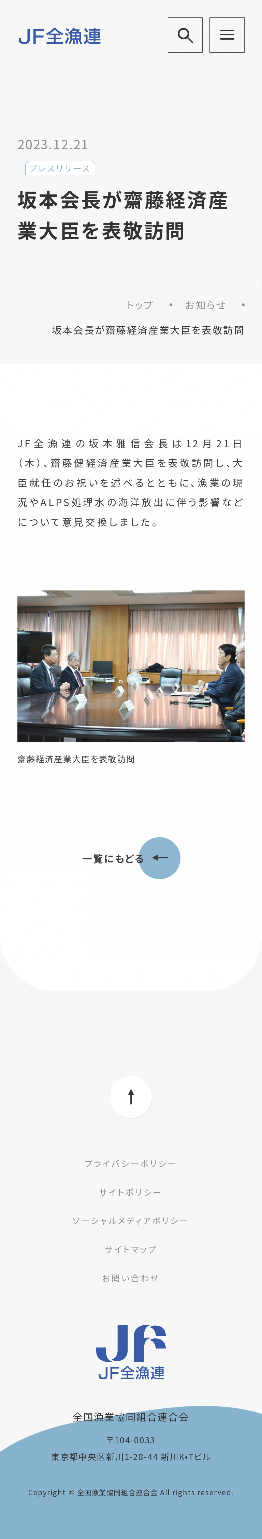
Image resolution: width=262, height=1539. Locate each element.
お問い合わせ (131, 1277)
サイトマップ (131, 1249)
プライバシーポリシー (131, 1163)
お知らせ (205, 305)
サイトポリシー (131, 1192)
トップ (140, 305)
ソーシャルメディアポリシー (131, 1220)
